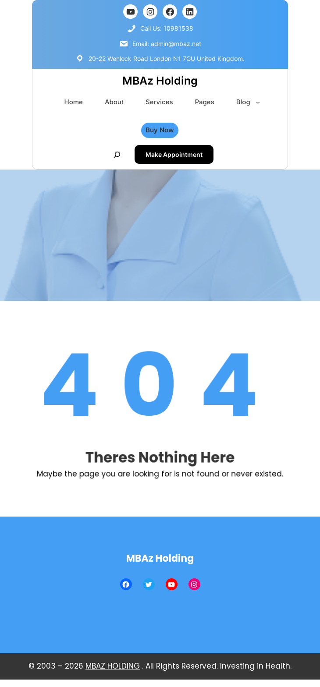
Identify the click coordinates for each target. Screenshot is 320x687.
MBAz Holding (160, 80)
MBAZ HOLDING (112, 666)
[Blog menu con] (258, 102)
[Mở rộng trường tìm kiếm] (117, 155)
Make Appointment (174, 154)
